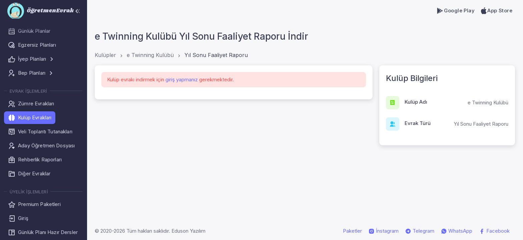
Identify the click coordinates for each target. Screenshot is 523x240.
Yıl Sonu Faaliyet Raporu (216, 55)
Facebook (494, 231)
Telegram (419, 231)
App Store (496, 10)
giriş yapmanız (181, 79)
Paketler (352, 231)
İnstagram (384, 231)
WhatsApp (456, 231)
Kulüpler (105, 55)
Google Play (455, 10)
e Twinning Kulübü (150, 55)
